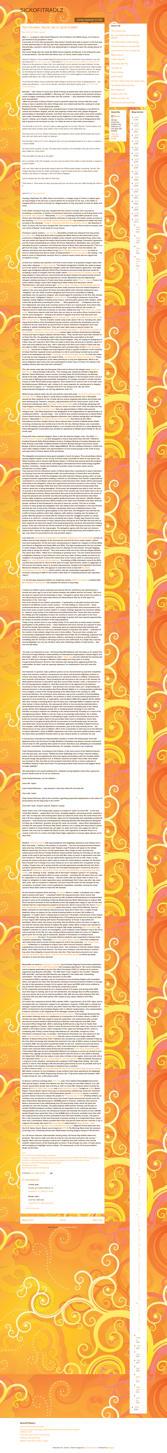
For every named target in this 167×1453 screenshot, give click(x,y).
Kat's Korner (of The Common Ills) (125, 50)
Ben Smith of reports (33, 32)
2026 (137, 117)
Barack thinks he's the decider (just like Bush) (81, 62)
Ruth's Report (117, 77)
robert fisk (82, 1158)
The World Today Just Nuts (122, 85)
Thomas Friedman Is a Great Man (125, 46)
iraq (23, 1153)
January (138, 1399)
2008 (137, 1407)
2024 (137, 129)
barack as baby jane (43, 62)
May (138, 1360)
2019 (137, 159)
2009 (137, 219)
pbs (23, 1163)
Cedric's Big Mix (118, 59)
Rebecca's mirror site (120, 98)
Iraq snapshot (38, 193)
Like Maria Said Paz (119, 64)
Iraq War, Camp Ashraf (138, 1192)
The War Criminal (138, 1156)
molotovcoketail (91, 1448)
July (138, 1346)
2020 (137, 153)
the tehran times (82, 1160)
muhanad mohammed (53, 1160)
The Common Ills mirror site (123, 103)
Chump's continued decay (30, 1438)
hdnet (24, 1165)
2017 (137, 171)
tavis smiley (38, 1163)
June (138, 1354)
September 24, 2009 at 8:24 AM (40, 1203)
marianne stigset (28, 1158)
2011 (137, 207)
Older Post (97, 1220)
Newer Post (27, 1220)
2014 (137, 189)
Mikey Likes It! (117, 55)
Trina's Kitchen (117, 72)
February (138, 1388)
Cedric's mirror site (119, 94)
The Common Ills (118, 31)
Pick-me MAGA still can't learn (32, 1427)
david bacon (27, 1168)
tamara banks (32, 1165)
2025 (137, 123)
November (138, 239)
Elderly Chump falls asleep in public (34, 1441)
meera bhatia (40, 1158)
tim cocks (31, 1160)
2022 (137, 141)
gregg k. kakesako (49, 1155)
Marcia (117, 116)
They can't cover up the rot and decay (35, 1435)
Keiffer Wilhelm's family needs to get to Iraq (138, 1256)
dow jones (63, 1158)
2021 (137, 147)
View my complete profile (115, 136)
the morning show (42, 1168)
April (138, 1368)
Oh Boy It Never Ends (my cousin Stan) (128, 81)
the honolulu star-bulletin (32, 1155)
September (138, 261)
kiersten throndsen (69, 1160)
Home (63, 1220)
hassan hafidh (72, 1158)
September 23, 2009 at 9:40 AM (40, 1191)
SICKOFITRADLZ (41, 10)
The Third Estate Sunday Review (125, 42)
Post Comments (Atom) (68, 1227)
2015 (137, 183)
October (138, 249)
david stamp (40, 1160)
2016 (137, 177)
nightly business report (52, 1163)
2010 (137, 213)
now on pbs (29, 1163)
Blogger (111, 1448)
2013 (137, 195)
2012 (137, 201)
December (138, 228)
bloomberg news (52, 1158)
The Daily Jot (116, 68)
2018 (137, 165)
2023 (137, 135)
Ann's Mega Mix (118, 90)
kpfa (33, 1168)
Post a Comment (32, 1208)
